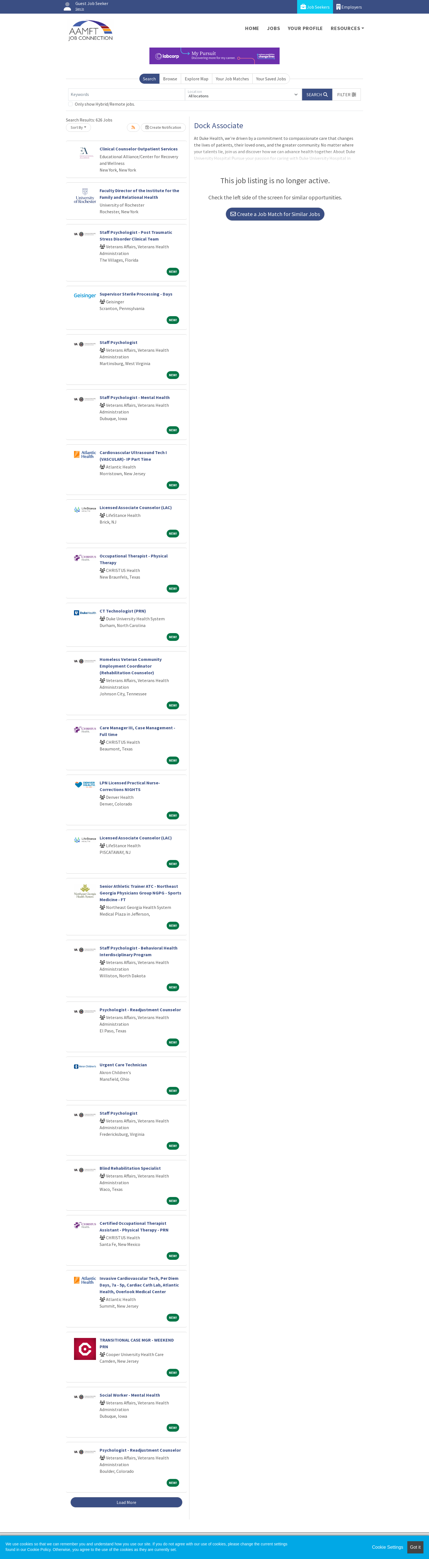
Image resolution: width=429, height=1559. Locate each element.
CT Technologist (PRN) (123, 611)
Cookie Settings (387, 1547)
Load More (126, 1502)
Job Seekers (315, 6)
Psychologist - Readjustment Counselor (140, 1009)
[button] (346, 94)
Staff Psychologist (118, 342)
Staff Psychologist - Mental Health (135, 397)
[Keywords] (126, 94)
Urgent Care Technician (123, 1064)
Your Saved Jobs (271, 78)
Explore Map (196, 78)
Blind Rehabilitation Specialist (130, 1168)
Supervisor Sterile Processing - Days (136, 294)
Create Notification (163, 127)
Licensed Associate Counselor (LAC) (136, 507)
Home (252, 28)
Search (149, 78)
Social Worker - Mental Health (130, 1395)
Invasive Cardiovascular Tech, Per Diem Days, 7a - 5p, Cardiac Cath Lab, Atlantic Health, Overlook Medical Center (139, 1284)
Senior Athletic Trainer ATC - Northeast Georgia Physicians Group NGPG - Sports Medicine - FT (140, 892)
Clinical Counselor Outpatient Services (139, 149)
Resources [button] (345, 28)
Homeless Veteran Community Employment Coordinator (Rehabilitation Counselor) (131, 665)
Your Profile (305, 28)
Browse (170, 78)
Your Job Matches (232, 78)
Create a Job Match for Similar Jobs (275, 213)
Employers (349, 6)
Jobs (273, 28)
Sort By (77, 127)
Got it (415, 1547)
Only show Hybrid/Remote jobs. (105, 104)
